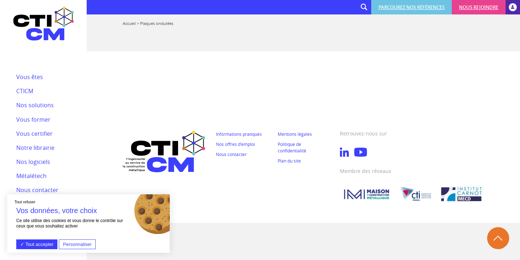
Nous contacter (231, 154)
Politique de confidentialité (292, 147)
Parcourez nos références (411, 7)
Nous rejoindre (478, 7)
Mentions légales (295, 134)
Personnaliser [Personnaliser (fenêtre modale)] (77, 244)
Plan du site (289, 161)
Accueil (129, 23)
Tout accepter (36, 244)
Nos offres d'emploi (235, 144)
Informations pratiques (239, 134)
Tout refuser (24, 202)
